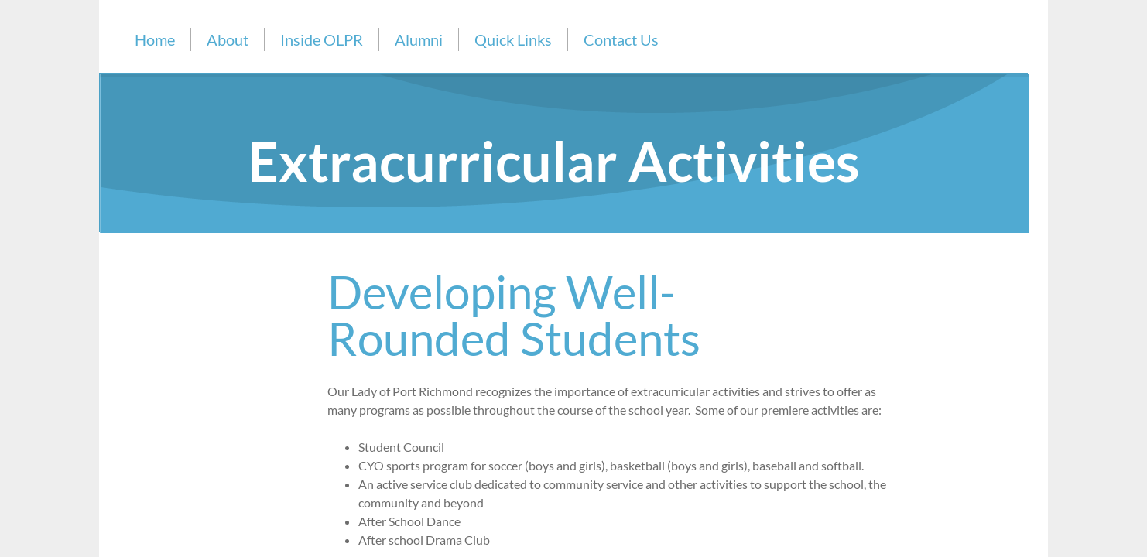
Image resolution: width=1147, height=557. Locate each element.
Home (155, 39)
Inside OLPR (321, 39)
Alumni (419, 39)
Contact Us (621, 39)
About (227, 39)
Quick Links (513, 39)
